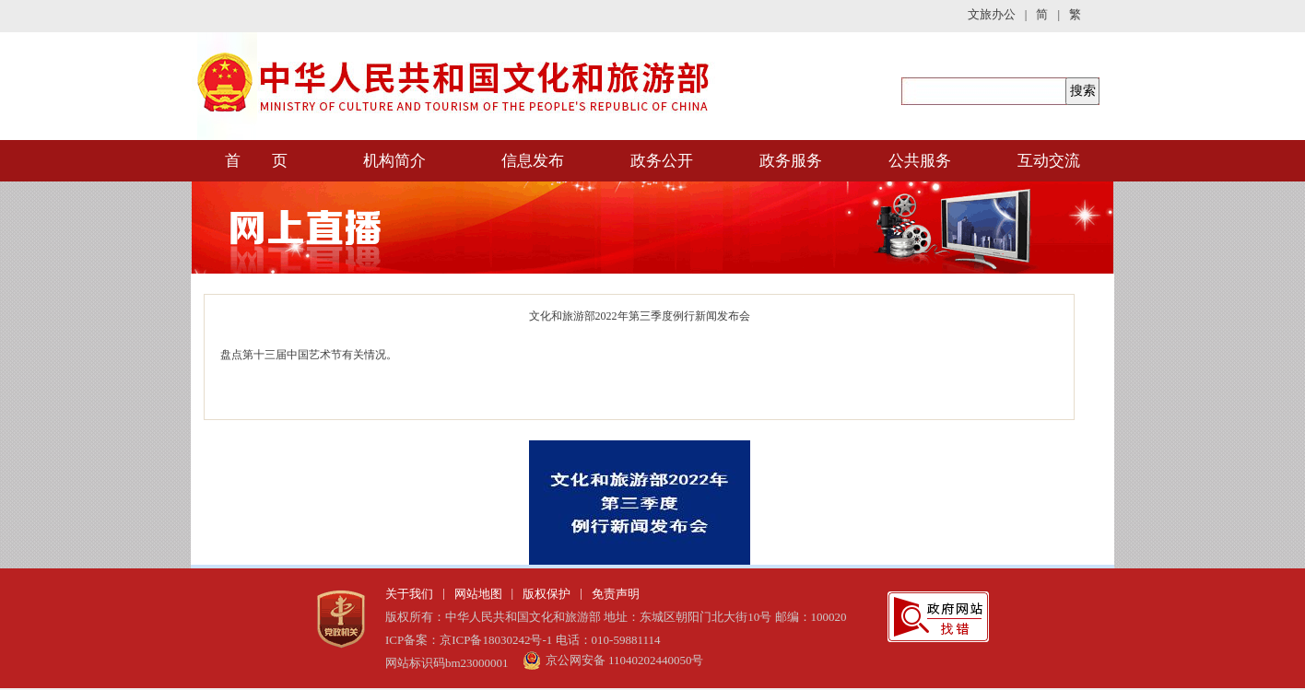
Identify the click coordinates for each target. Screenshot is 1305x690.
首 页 (256, 161)
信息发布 (532, 161)
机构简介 (394, 161)
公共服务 (919, 161)
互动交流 (1048, 161)
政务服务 (790, 161)
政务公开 (661, 161)
